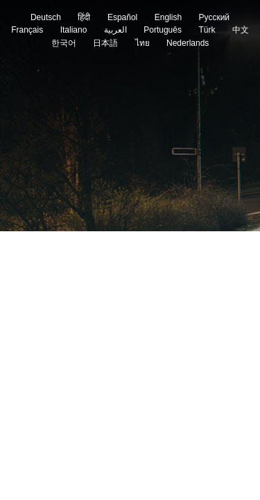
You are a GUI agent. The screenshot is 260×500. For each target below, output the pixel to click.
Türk (206, 30)
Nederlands (187, 43)
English (168, 17)
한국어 (63, 43)
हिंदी (84, 17)
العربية (115, 30)
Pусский (214, 17)
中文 (240, 30)
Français (27, 30)
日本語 (105, 43)
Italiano (73, 30)
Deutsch (46, 17)
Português (163, 30)
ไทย (142, 43)
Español (122, 17)
